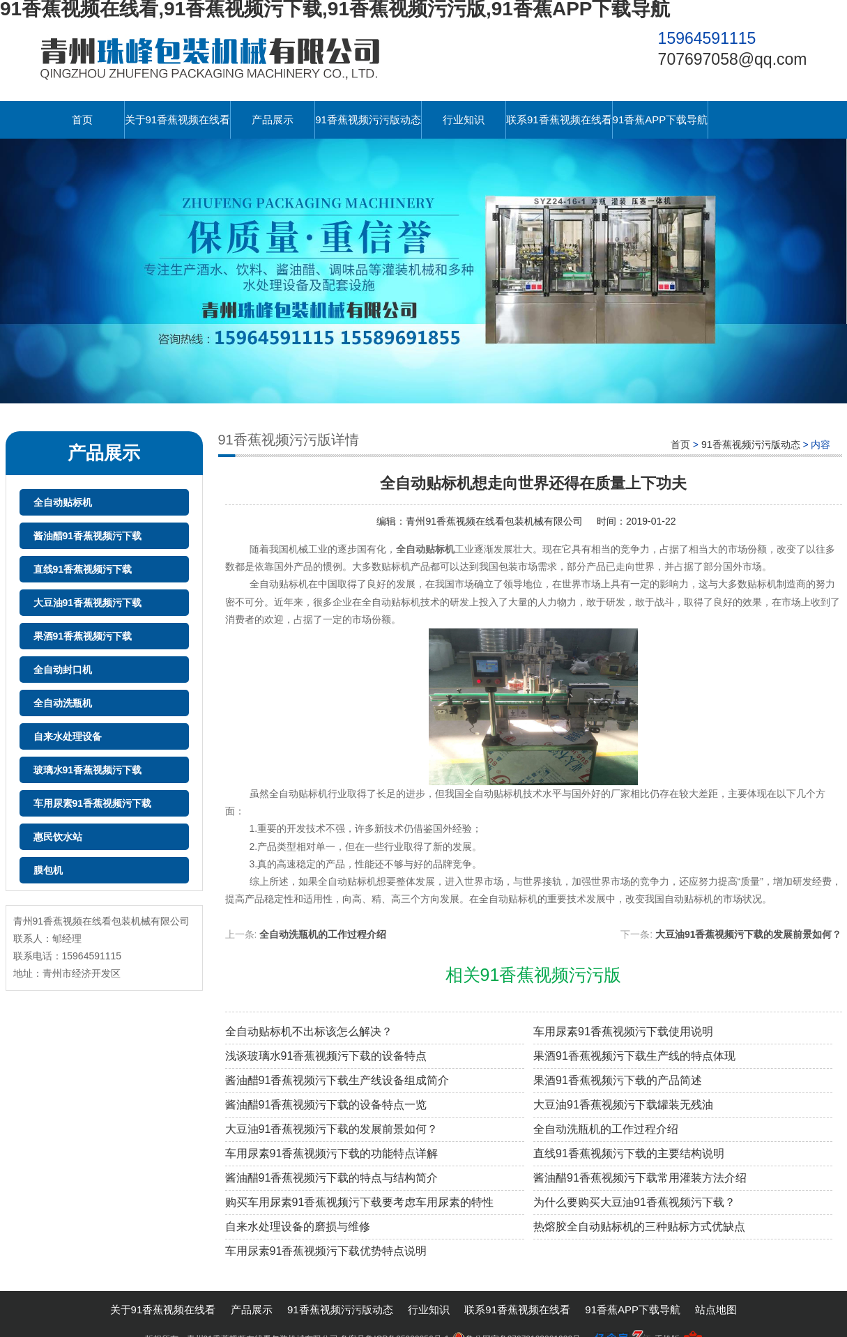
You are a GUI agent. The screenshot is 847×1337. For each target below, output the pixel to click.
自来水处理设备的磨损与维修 (297, 1226)
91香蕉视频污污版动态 (368, 119)
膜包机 (48, 870)
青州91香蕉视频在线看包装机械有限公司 (494, 521)
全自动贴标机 (62, 502)
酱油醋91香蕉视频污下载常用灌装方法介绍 (640, 1178)
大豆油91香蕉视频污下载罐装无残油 (623, 1105)
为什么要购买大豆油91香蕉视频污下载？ (634, 1202)
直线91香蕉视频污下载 (82, 569)
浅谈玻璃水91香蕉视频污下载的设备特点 (326, 1056)
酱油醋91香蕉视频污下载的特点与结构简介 (331, 1178)
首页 (82, 119)
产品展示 (272, 119)
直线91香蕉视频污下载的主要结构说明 (628, 1153)
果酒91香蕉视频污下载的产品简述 (617, 1080)
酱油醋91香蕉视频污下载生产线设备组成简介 (337, 1080)
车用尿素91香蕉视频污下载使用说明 (623, 1031)
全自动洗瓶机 (62, 703)
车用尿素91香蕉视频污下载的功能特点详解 (331, 1153)
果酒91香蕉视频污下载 (82, 636)
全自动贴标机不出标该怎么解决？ (308, 1031)
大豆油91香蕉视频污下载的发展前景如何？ (748, 934)
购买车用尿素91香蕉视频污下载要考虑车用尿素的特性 (359, 1202)
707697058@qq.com (732, 59)
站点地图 (716, 1309)
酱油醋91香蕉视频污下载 (87, 535)
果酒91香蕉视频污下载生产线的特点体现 (634, 1056)
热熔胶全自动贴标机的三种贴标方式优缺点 (639, 1226)
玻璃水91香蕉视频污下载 (87, 769)
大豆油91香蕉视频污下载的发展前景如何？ (331, 1129)
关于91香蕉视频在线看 (178, 119)
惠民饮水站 (57, 836)
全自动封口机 (62, 669)
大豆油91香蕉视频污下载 (87, 602)
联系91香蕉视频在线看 (559, 119)
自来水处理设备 (67, 736)
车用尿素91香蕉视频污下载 (92, 803)
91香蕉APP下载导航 (660, 119)
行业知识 (463, 119)
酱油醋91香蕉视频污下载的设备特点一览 (326, 1105)
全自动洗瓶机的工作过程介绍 (322, 934)
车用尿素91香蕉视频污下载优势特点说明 (326, 1251)
